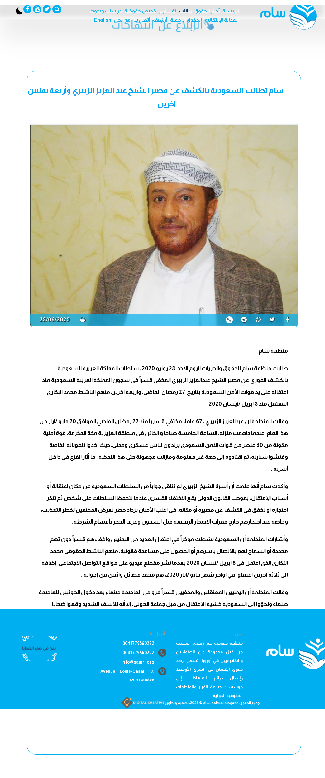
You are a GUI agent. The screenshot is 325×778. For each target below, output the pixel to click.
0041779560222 (138, 643)
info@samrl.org (137, 662)
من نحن (122, 19)
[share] (289, 319)
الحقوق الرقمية (186, 19)
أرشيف (160, 19)
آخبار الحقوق (207, 10)
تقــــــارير (167, 10)
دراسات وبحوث (105, 10)
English (102, 19)
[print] (83, 320)
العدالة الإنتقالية (222, 19)
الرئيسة (230, 10)
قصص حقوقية (140, 10)
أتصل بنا (141, 19)
